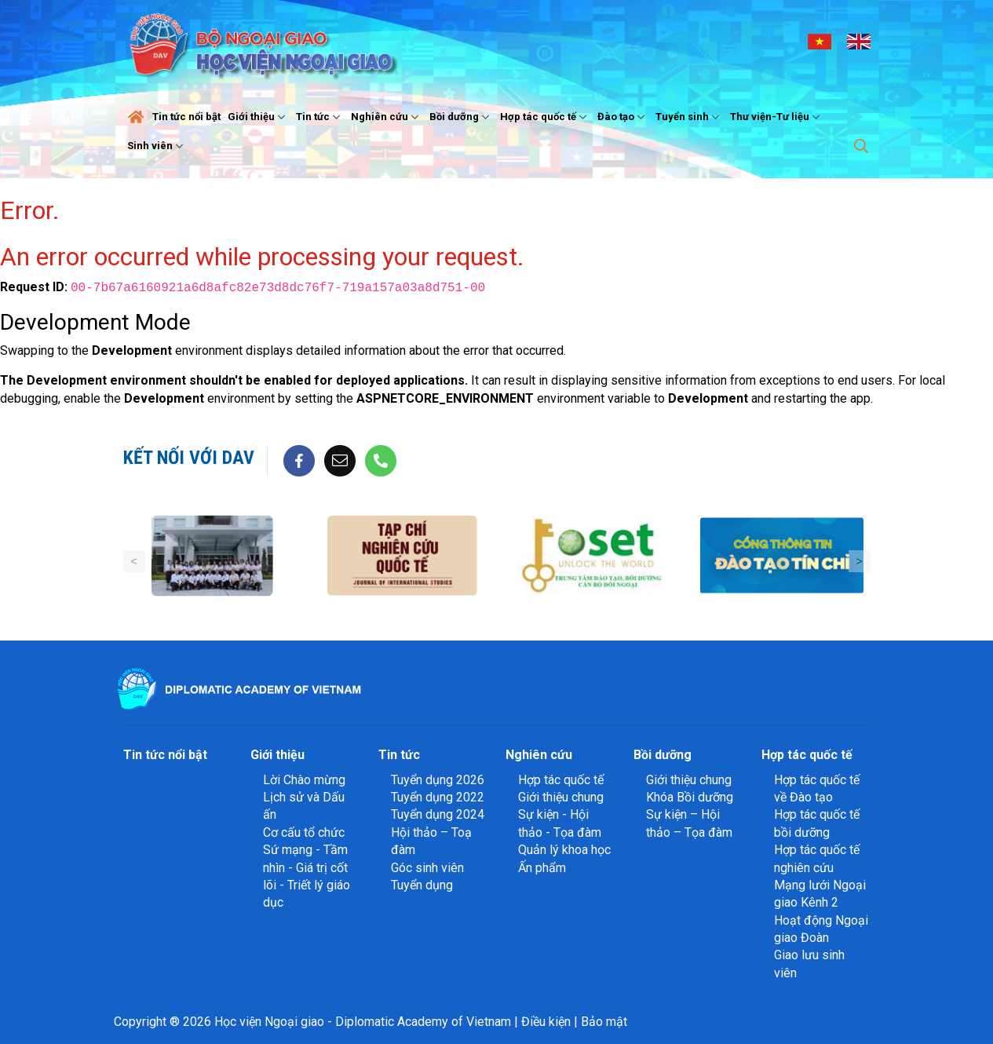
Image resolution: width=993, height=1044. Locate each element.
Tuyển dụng (422, 885)
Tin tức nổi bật (186, 116)
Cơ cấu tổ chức (304, 832)
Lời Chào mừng (304, 779)
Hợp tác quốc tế (545, 117)
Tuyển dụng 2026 (437, 779)
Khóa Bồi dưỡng (689, 797)
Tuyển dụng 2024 (437, 814)
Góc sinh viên (427, 867)
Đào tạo (622, 117)
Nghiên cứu (386, 117)
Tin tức (320, 117)
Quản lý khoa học (564, 849)
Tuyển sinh (689, 117)
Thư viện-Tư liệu (776, 117)
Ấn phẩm (542, 867)
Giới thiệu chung (561, 797)
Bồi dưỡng (461, 117)
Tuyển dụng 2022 (437, 797)
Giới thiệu (258, 117)
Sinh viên (157, 146)
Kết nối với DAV (188, 458)
